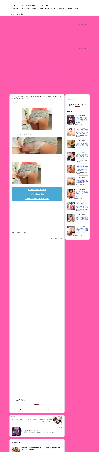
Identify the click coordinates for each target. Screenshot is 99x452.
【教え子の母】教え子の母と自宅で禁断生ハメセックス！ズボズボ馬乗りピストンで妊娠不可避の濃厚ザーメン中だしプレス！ (82, 231)
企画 (52, 409)
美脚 (60, 409)
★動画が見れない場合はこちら (37, 199)
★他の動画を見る (37, 194)
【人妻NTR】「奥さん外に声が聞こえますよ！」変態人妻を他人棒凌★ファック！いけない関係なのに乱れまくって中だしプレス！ (82, 194)
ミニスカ (48, 409)
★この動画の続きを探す (37, 190)
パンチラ (39, 409)
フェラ (44, 409)
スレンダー (34, 409)
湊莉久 (56, 409)
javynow (23, 409)
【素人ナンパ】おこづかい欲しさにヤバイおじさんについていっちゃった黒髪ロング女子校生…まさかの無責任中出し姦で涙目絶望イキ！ (82, 120)
